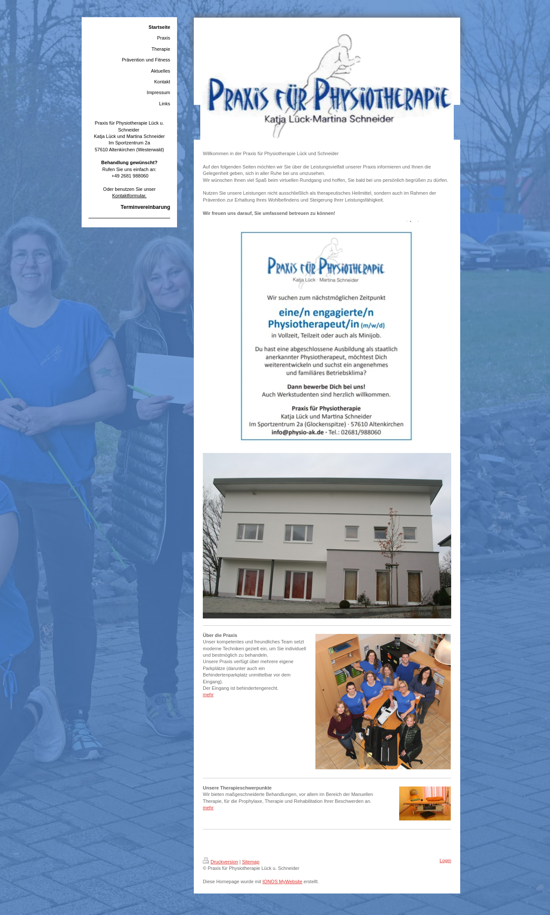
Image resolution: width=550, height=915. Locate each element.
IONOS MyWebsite (282, 881)
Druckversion (220, 861)
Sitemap (250, 861)
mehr (208, 694)
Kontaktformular (128, 195)
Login (445, 860)
